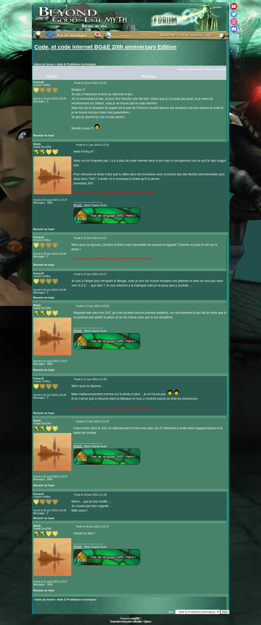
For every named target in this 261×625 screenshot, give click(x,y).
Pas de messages (72, 35)
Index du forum (44, 64)
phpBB (135, 618)
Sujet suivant (216, 69)
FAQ (208, 35)
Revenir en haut (43, 135)
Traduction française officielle (125, 621)
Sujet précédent (190, 69)
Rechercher (168, 35)
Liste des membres (190, 35)
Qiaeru (147, 621)
